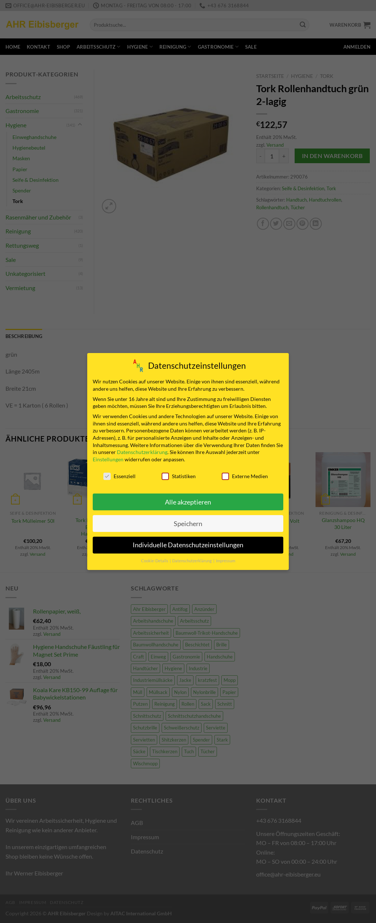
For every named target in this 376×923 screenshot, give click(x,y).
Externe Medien (245, 474)
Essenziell (119, 474)
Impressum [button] (225, 559)
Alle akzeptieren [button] (188, 500)
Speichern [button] (188, 522)
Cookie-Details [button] (155, 559)
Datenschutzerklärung (142, 450)
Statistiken (179, 474)
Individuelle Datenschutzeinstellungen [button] (188, 543)
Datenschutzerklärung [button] (192, 559)
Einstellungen (108, 457)
